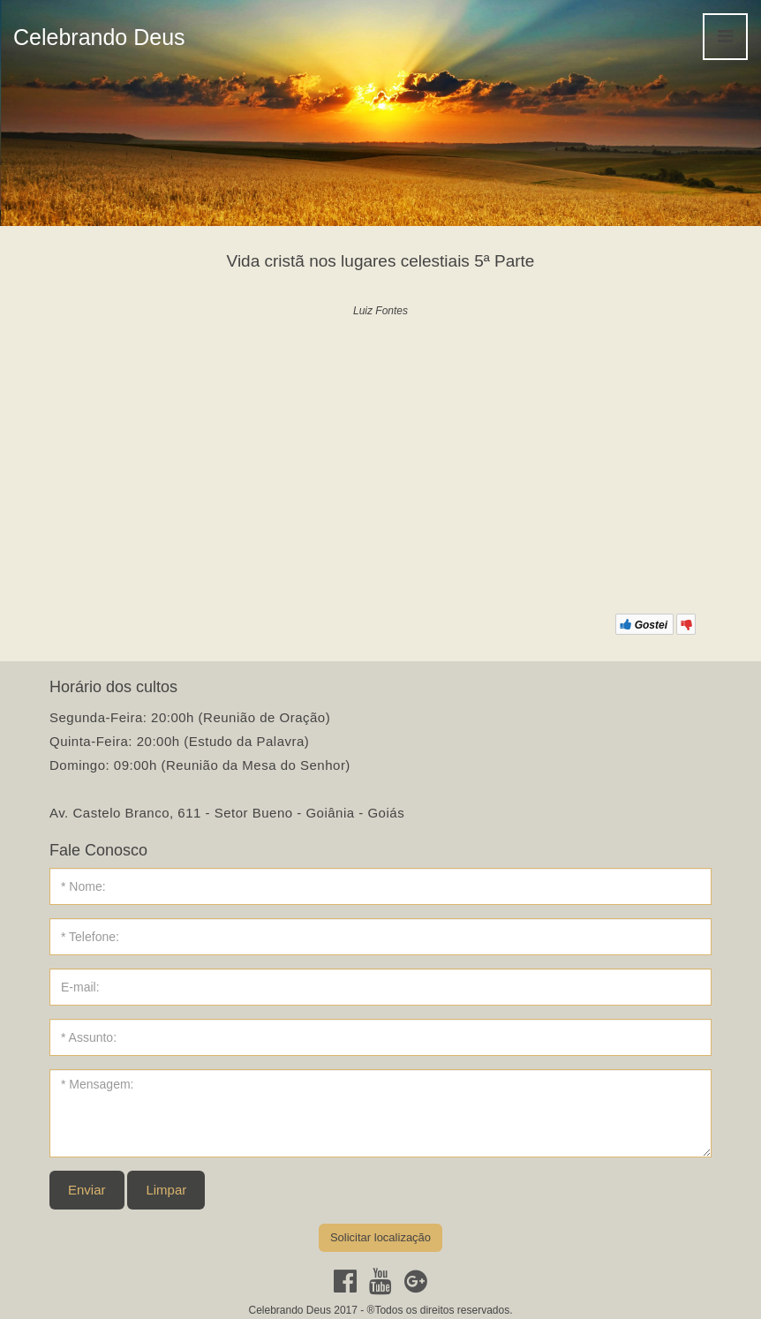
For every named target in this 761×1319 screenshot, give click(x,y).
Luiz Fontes (380, 311)
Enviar (87, 1189)
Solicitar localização (380, 1237)
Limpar (166, 1189)
